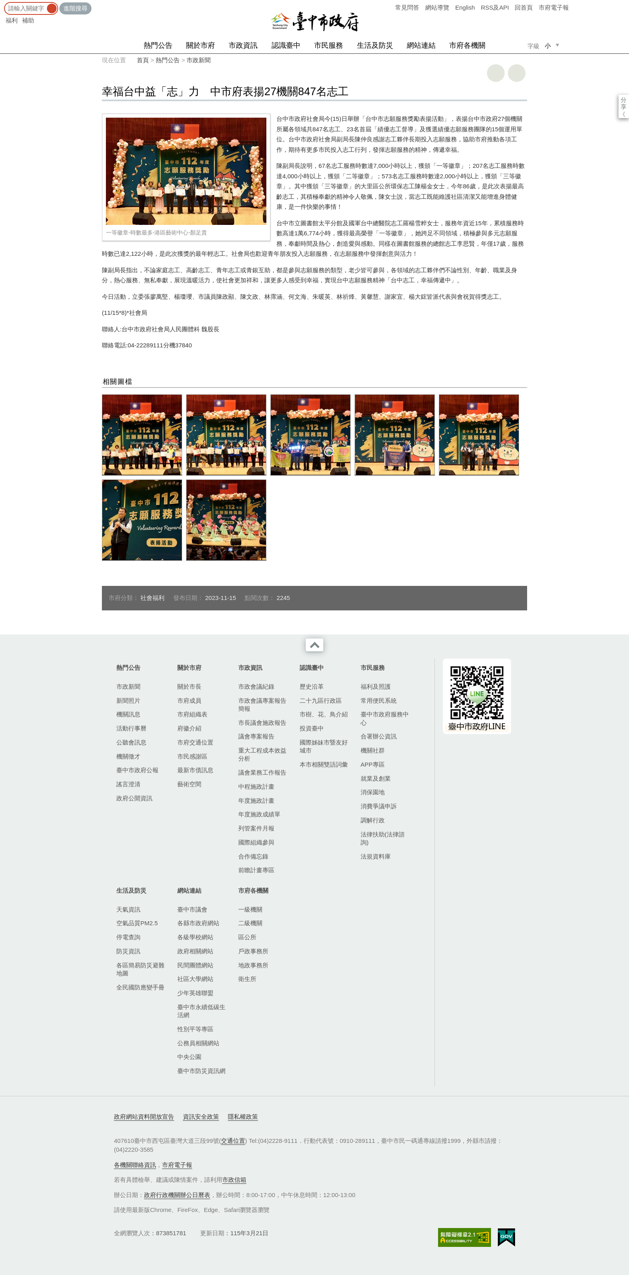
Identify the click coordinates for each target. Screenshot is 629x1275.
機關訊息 (128, 714)
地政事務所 (253, 965)
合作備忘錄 (253, 856)
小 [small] (548, 45)
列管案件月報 (256, 828)
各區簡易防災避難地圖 (140, 969)
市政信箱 (234, 1179)
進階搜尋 (75, 8)
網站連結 (421, 45)
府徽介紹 (189, 728)
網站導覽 (437, 7)
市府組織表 (192, 714)
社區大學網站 (195, 978)
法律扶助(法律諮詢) (383, 838)
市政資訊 (243, 45)
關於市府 (200, 45)
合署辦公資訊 (379, 736)
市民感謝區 (192, 756)
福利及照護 (376, 686)
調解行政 (373, 820)
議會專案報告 (256, 736)
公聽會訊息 (131, 742)
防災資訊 (128, 951)
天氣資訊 (128, 909)
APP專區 (373, 764)
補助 (28, 20)
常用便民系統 (379, 700)
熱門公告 (158, 45)
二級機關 (250, 923)
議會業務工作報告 (262, 772)
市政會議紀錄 (256, 686)
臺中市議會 (192, 909)
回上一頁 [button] (517, 73)
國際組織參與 (256, 842)
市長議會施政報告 (262, 722)
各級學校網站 (195, 937)
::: (2, 3)
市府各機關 (467, 45)
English (465, 7)
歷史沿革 (312, 686)
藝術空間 (189, 784)
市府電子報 (554, 7)
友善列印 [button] (496, 73)
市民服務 (328, 45)
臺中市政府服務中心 (385, 718)
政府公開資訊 (134, 798)
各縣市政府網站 (198, 923)
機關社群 (373, 750)
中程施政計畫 (256, 786)
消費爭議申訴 (379, 806)
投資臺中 (312, 728)
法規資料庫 (376, 856)
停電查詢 (128, 937)
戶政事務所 (253, 951)
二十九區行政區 (321, 700)
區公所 (247, 937)
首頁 (143, 60)
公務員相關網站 (198, 1043)
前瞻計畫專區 (256, 870)
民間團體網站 (195, 965)
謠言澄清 (128, 784)
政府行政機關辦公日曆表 (177, 1194)
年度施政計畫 (256, 800)
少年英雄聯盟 (195, 992)
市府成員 (189, 700)
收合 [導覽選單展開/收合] (314, 645)
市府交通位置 (195, 742)
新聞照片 (128, 700)
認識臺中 (286, 45)
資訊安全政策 (201, 1116)
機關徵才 (128, 756)
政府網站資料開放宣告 (144, 1116)
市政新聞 (199, 60)
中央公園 (189, 1056)
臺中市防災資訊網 (201, 1070)
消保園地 (373, 792)
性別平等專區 (195, 1029)
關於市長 (189, 686)
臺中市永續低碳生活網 (201, 1011)
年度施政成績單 (259, 814)
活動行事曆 (131, 728)
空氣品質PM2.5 (137, 923)
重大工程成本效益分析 (262, 754)
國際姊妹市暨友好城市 (324, 746)
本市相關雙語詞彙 (324, 764)
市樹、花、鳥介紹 (324, 714)
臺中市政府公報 (137, 770)
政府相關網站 (195, 951)
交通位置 (233, 1140)
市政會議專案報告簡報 (262, 704)
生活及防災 (375, 45)
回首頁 (524, 7)
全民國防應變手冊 (140, 987)
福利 (12, 20)
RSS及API (495, 7)
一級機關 (250, 909)
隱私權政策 (243, 1116)
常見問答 (407, 7)
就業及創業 (376, 778)
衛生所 (247, 978)
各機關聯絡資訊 (135, 1164)
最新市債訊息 (195, 770)
